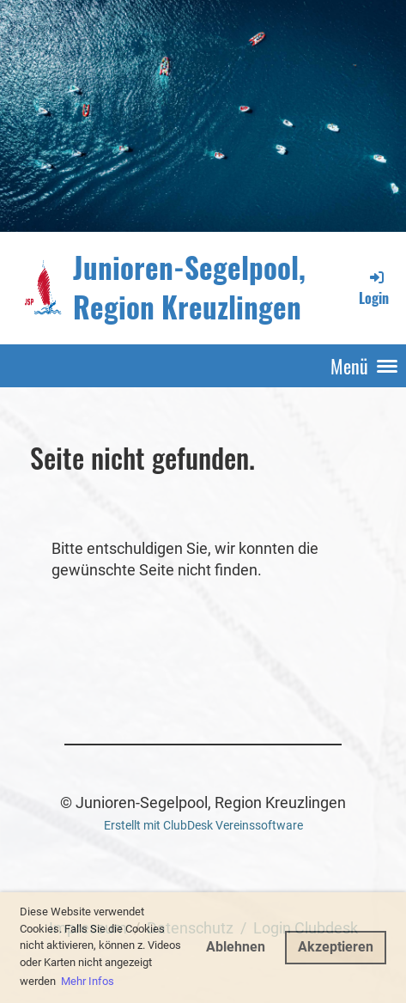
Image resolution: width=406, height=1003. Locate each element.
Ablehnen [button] (235, 947)
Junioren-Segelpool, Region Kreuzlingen (189, 287)
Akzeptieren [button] (335, 947)
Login (374, 288)
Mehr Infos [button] (87, 981)
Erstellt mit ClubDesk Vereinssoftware (203, 825)
